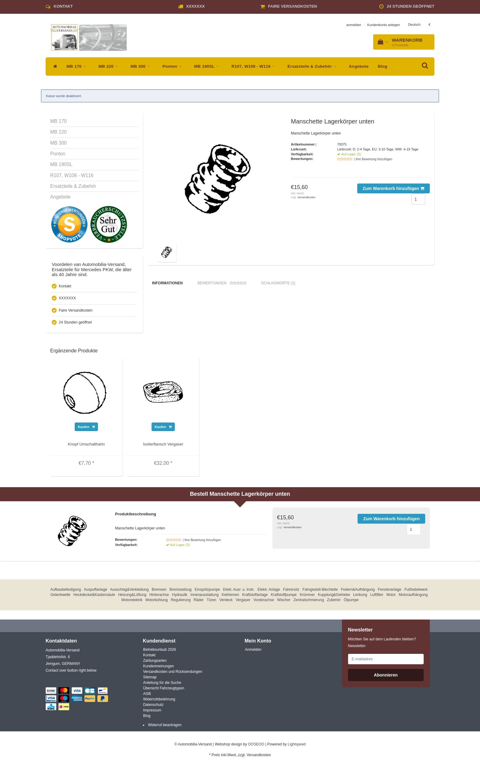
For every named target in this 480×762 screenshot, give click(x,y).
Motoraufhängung (413, 596)
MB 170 (77, 66)
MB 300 (141, 66)
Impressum (152, 712)
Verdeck (226, 601)
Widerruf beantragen (165, 726)
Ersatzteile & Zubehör (313, 66)
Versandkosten (306, 197)
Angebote (359, 66)
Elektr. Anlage (268, 591)
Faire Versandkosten (292, 6)
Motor (391, 596)
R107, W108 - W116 (254, 66)
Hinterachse (159, 596)
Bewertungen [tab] (221, 283)
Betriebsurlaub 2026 (159, 651)
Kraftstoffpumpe (284, 596)
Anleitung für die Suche (162, 684)
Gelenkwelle (60, 596)
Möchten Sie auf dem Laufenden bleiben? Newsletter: (382, 644)
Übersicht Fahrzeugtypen (163, 690)
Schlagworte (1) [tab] (278, 283)
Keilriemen (230, 596)
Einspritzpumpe (207, 591)
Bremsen (159, 591)
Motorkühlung (156, 601)
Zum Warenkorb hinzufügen (393, 188)
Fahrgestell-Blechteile (320, 591)
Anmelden (253, 651)
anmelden (354, 25)
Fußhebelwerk (416, 591)
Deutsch (414, 24)
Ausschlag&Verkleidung (129, 591)
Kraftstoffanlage (255, 596)
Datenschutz (153, 706)
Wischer (283, 601)
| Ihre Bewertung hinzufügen (373, 159)
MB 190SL (208, 66)
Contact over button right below (71, 672)
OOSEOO (256, 746)
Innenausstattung (204, 596)
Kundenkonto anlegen (383, 25)
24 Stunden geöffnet (410, 6)
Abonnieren (386, 676)
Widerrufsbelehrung (159, 701)
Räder (199, 601)
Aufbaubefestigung (65, 591)
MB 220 (110, 66)
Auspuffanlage (95, 591)
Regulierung (181, 601)
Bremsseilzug (181, 591)
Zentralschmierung (309, 601)
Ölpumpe (351, 601)
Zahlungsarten (155, 662)
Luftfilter (376, 596)
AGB (147, 695)
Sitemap (150, 679)
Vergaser (243, 601)
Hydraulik (179, 596)
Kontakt (63, 6)
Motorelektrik (131, 601)
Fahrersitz (291, 591)
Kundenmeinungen (158, 667)
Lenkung (360, 596)
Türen (211, 601)
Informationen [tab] (167, 283)
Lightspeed (297, 746)
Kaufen (86, 428)
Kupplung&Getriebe (334, 596)
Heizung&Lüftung (132, 596)
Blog (382, 66)
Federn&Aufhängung (358, 591)
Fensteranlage (389, 591)
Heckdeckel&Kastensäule (94, 596)
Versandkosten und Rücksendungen (172, 673)
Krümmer (307, 596)
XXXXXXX (195, 6)
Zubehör (334, 601)
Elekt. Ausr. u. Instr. (239, 591)
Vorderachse (263, 601)
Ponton (174, 66)
